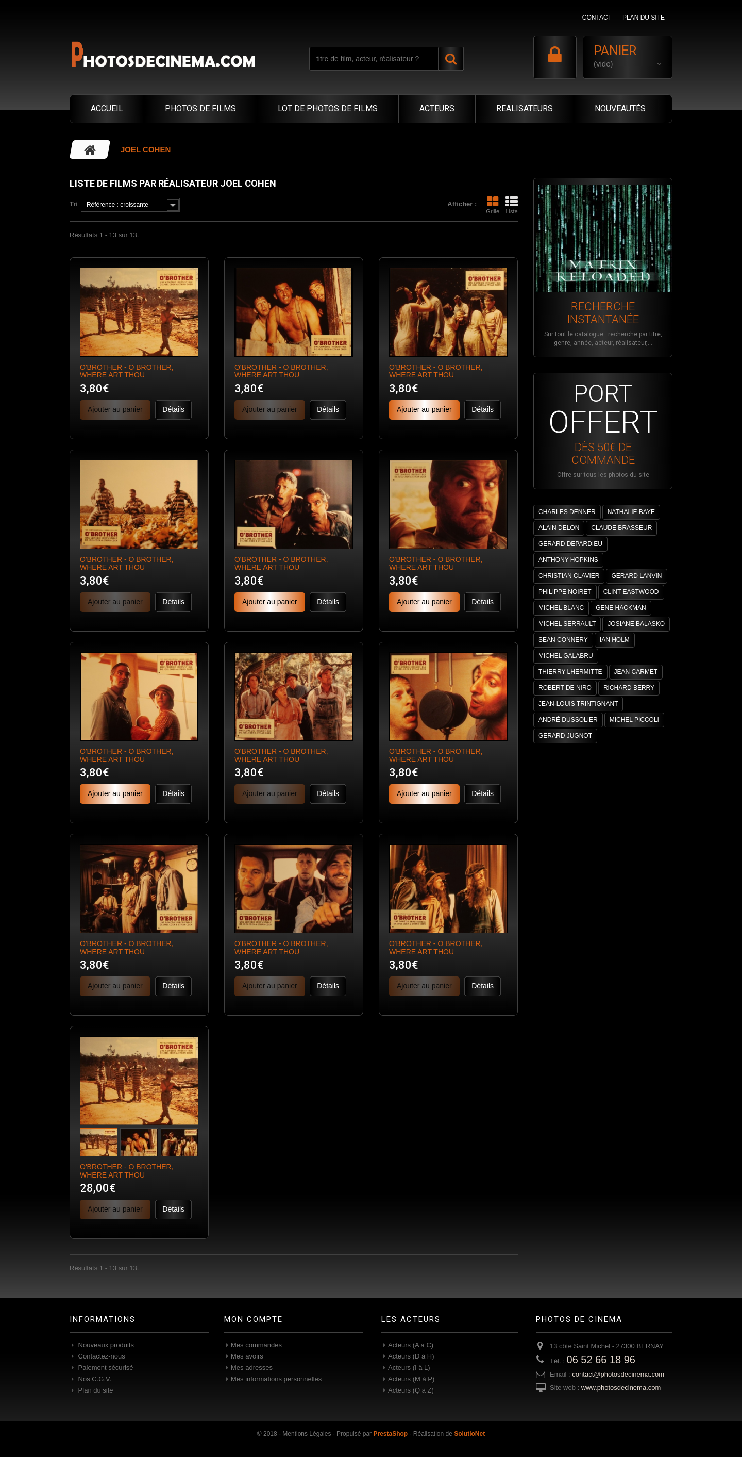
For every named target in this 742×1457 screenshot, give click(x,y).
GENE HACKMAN (621, 607)
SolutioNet (469, 1433)
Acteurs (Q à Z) (411, 1390)
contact (597, 17)
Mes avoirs (247, 1356)
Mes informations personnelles (276, 1379)
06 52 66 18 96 (601, 1359)
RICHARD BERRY (628, 687)
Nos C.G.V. (93, 1379)
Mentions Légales (306, 1433)
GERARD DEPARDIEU (570, 544)
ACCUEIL (107, 108)
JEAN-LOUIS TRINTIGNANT (578, 703)
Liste (511, 205)
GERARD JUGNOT (565, 735)
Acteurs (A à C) (410, 1345)
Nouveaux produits (105, 1345)
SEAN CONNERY (563, 639)
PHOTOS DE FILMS (200, 108)
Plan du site (94, 1390)
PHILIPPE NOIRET (565, 591)
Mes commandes (256, 1345)
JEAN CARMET (636, 671)
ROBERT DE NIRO (565, 687)
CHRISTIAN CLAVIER (568, 576)
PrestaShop (390, 1433)
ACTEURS (436, 108)
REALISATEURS (524, 108)
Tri (74, 204)
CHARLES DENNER (567, 512)
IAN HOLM (615, 639)
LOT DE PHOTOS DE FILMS (328, 108)
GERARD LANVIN (636, 576)
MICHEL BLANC (561, 607)
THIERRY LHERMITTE (570, 671)
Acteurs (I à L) (409, 1367)
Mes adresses (252, 1367)
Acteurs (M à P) (411, 1379)
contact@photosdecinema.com (618, 1374)
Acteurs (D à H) (411, 1356)
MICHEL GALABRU (565, 655)
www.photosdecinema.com (621, 1388)
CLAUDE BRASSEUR (621, 528)
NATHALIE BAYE (631, 512)
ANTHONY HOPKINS (568, 560)
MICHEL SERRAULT (567, 623)
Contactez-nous (100, 1356)
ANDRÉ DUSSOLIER (568, 719)
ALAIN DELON (558, 528)
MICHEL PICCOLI (634, 719)
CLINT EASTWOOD (631, 591)
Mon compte (253, 1319)
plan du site (643, 17)
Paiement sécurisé (104, 1367)
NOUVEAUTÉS (620, 108)
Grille (492, 205)
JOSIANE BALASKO (636, 623)
